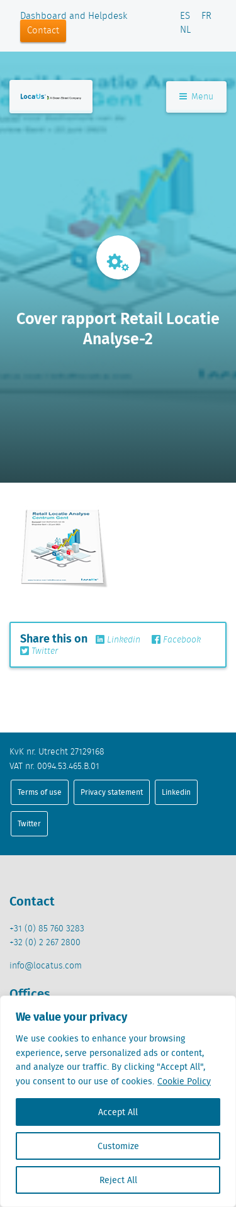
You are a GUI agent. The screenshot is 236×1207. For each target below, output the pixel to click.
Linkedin (118, 640)
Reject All (118, 1180)
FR (206, 16)
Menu (196, 97)
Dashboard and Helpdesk (73, 16)
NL (185, 30)
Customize (118, 1146)
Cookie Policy (184, 1081)
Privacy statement (112, 792)
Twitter (39, 651)
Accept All (118, 1112)
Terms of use (40, 792)
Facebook (176, 640)
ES (185, 16)
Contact (43, 30)
